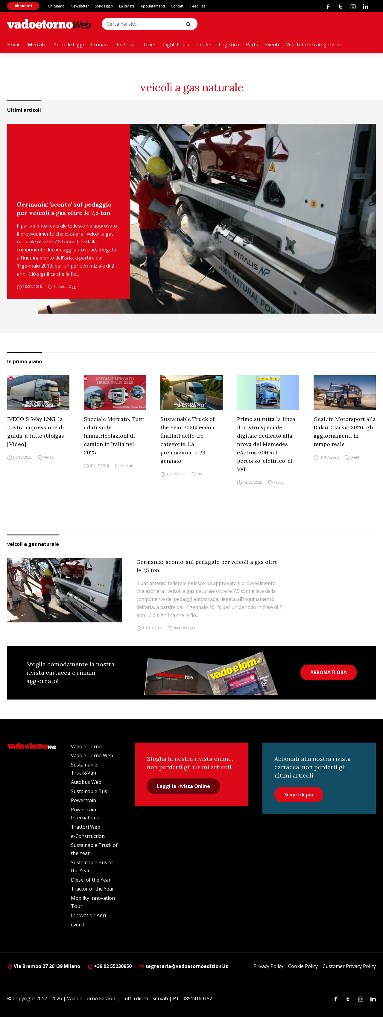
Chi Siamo (56, 6)
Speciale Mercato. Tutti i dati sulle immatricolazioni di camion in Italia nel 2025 (114, 436)
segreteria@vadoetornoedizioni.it (183, 966)
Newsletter (80, 6)
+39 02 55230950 (109, 966)
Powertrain (83, 800)
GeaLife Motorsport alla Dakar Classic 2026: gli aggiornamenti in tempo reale (345, 432)
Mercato (37, 44)
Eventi (272, 44)
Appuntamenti (153, 6)
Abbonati (23, 5)
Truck (149, 44)
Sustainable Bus (89, 791)
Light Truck (176, 44)
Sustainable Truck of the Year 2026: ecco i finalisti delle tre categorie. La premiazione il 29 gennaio (187, 440)
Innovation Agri (88, 915)
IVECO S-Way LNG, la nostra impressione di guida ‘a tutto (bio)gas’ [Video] (36, 432)
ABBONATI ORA (328, 672)
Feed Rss (197, 6)
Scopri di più (298, 794)
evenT (78, 924)
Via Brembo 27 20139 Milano (43, 966)
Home (14, 44)
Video (49, 457)
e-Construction (88, 836)
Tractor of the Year (92, 888)
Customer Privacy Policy (349, 966)
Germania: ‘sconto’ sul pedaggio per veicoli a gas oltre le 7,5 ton (64, 208)
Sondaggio (104, 6)
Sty (199, 474)
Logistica (229, 44)
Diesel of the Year (91, 879)
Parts (252, 44)
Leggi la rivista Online (183, 786)
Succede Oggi (69, 44)
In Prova (126, 44)
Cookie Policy (303, 966)
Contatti (177, 6)
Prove (279, 482)
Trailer (204, 44)
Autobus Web (86, 782)
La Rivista (127, 6)
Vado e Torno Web (92, 755)
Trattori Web (85, 827)
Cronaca (100, 44)
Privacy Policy (268, 966)
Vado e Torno (86, 746)
